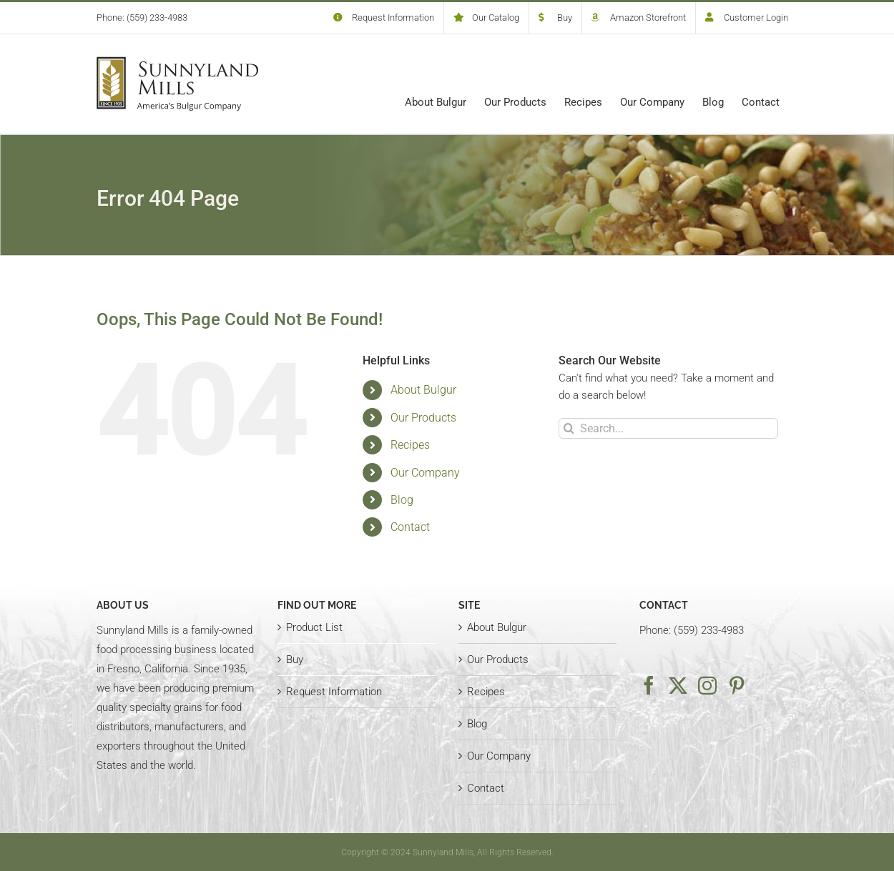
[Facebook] (648, 685)
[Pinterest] (736, 685)
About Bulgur (423, 390)
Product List (314, 627)
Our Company (425, 472)
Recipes (410, 445)
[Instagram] (707, 685)
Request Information (334, 691)
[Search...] (668, 428)
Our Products (423, 417)
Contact (410, 527)
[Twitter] (678, 685)
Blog (401, 500)
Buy (294, 659)
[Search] (569, 428)
